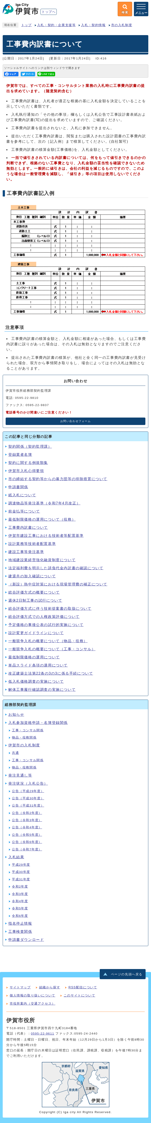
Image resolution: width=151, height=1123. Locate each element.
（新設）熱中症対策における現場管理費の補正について (57, 584)
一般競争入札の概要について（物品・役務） (48, 641)
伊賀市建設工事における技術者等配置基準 (45, 536)
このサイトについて (79, 995)
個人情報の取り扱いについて (32, 995)
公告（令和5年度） (27, 834)
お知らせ (16, 714)
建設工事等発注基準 (26, 552)
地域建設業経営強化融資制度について (42, 560)
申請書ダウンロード (26, 940)
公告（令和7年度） (27, 849)
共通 (15, 753)
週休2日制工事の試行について (35, 600)
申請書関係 (18, 487)
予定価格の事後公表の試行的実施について (45, 625)
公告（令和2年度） (27, 813)
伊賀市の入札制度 (24, 745)
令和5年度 (20, 908)
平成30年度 (21, 872)
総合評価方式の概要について (34, 592)
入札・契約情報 (93, 25)
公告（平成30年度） (28, 798)
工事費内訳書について (28, 527)
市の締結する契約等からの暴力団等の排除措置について (57, 479)
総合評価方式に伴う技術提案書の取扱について (50, 608)
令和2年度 (20, 886)
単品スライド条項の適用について (38, 665)
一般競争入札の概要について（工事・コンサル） (51, 649)
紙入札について (22, 495)
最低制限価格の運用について (34, 657)
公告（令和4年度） (27, 827)
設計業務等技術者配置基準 (32, 544)
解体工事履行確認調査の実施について (42, 689)
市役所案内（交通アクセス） (32, 1003)
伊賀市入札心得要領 (26, 471)
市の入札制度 (121, 25)
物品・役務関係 (24, 737)
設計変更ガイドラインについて (36, 633)
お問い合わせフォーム (75, 421)
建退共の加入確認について (32, 576)
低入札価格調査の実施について (36, 681)
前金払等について (24, 511)
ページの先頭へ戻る (126, 974)
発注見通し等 (20, 775)
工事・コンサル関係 (27, 730)
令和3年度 (20, 894)
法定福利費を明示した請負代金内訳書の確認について (55, 568)
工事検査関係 (20, 931)
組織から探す (49, 987)
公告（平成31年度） (28, 805)
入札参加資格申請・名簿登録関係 (38, 723)
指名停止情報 (20, 923)
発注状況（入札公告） (28, 783)
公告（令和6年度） (27, 842)
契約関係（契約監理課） (30, 446)
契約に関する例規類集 (28, 463)
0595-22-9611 (42, 1033)
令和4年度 (20, 901)
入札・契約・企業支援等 (56, 25)
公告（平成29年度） (28, 791)
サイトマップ (20, 987)
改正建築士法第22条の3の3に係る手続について (50, 673)
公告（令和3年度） (27, 820)
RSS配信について (82, 987)
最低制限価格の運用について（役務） (42, 519)
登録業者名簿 (20, 454)
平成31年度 (21, 879)
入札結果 (16, 857)
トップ (26, 25)
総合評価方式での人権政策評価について (44, 617)
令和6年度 (20, 915)
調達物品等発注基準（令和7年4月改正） (44, 503)
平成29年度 (21, 864)
